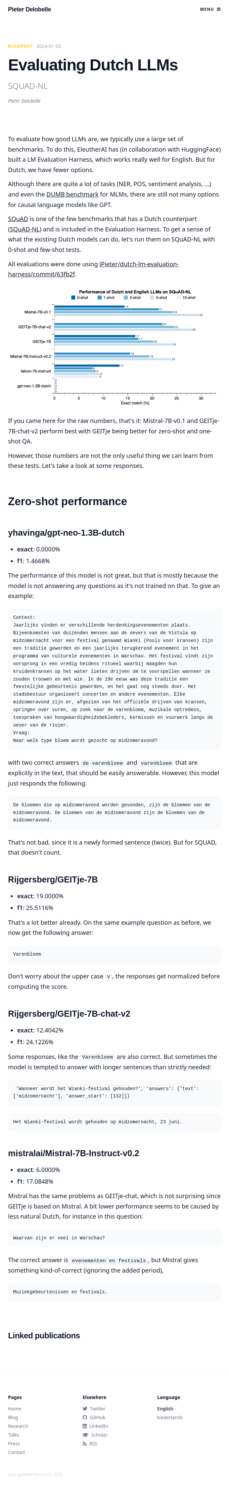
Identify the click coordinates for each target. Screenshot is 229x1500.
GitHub (94, 1417)
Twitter (94, 1408)
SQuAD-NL (25, 229)
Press (14, 1443)
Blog (13, 1417)
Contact (16, 1452)
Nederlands (170, 1417)
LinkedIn (95, 1426)
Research (18, 1426)
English (165, 1408)
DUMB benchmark (72, 194)
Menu (210, 9)
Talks (13, 1435)
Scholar (95, 1435)
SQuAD (18, 219)
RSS (90, 1443)
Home (14, 1408)
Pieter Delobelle (29, 9)
